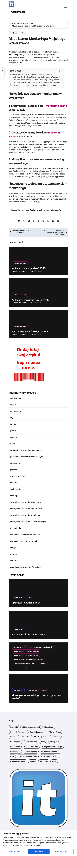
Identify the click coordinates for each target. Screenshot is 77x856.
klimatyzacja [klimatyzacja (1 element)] (16, 741)
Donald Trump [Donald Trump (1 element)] (55, 732)
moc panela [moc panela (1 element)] (15, 751)
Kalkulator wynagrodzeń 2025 (29, 268)
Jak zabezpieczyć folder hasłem (30, 331)
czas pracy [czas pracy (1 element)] (49, 727)
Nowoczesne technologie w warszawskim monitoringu (34, 85)
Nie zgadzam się (39, 851)
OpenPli (13, 443)
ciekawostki (15, 398)
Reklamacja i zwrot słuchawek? (29, 634)
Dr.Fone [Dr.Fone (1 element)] (14, 737)
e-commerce (15, 411)
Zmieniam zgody (15, 851)
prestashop (15, 463)
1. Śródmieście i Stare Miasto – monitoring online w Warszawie (38, 77)
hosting (13, 424)
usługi (13, 547)
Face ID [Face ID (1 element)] (25, 737)
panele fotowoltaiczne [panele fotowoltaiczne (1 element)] (51, 751)
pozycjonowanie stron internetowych (26, 456)
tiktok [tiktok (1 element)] (33, 761)
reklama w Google (17, 33)
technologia (15, 528)
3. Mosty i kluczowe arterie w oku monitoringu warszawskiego (38, 82)
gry (11, 417)
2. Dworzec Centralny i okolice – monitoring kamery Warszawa (38, 80)
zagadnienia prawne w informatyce (25, 567)
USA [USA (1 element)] (54, 761)
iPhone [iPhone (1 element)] (47, 737)
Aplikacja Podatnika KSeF (26, 602)
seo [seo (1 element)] (12, 756)
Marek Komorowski (20, 271)
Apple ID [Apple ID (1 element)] (14, 727)
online (63, 105)
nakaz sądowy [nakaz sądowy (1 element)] (31, 751)
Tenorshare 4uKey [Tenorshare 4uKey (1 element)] (18, 761)
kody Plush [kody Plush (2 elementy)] (15, 746)
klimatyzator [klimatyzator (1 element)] (32, 741)
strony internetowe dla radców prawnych (28, 521)
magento (14, 437)
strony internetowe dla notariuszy (25, 515)
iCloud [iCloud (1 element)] (36, 737)
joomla (13, 430)
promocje (14, 469)
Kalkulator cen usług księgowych (30, 299)
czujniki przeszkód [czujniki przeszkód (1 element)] (37, 732)
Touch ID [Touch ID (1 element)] (44, 761)
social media (15, 489)
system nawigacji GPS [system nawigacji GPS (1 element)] (28, 756)
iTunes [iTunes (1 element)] (57, 737)
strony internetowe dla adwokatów (25, 502)
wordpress (15, 560)
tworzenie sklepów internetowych (25, 534)
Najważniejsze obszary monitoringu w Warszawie (32, 74)
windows (14, 554)
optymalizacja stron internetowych (25, 450)
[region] (38, 843)
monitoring (52, 105)
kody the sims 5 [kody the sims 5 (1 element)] (31, 746)
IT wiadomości (17, 11)
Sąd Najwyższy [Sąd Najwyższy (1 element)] (48, 756)
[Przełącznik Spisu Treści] (59, 71)
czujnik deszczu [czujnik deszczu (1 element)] (17, 732)
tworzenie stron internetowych (24, 541)
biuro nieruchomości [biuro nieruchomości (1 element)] (31, 727)
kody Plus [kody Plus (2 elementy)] (55, 741)
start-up (14, 495)
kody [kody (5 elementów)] (44, 741)
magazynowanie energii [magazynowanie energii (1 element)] (53, 746)
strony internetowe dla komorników (26, 508)
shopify (13, 482)
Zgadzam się (63, 851)
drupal (13, 405)
